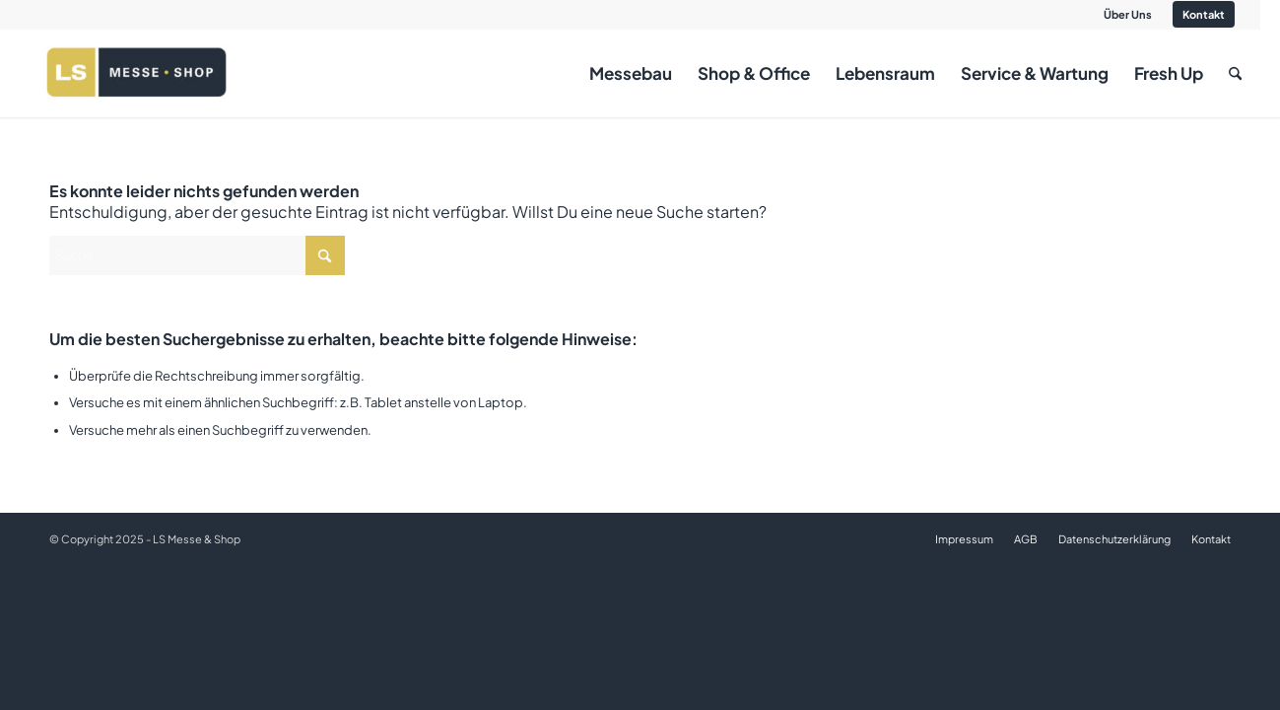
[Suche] (1235, 73)
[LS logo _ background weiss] (136, 73)
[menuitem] (1128, 15)
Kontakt (1203, 14)
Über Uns (1128, 14)
